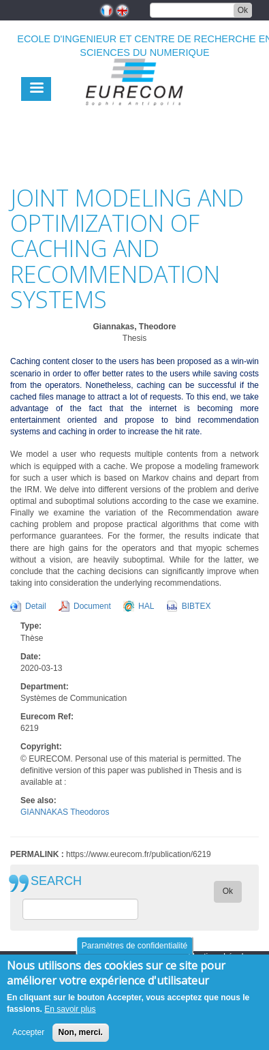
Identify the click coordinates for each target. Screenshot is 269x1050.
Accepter (28, 1037)
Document (92, 606)
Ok (243, 10)
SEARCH (56, 881)
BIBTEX (196, 606)
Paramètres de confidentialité (134, 950)
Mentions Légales (220, 956)
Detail (35, 606)
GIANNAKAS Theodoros (65, 812)
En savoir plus (69, 1014)
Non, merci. (81, 1037)
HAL (146, 606)
